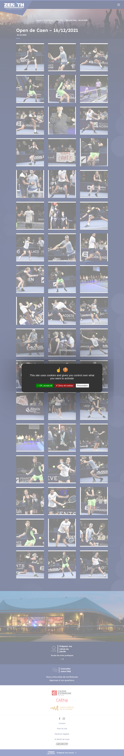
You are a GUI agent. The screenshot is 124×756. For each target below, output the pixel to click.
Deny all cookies (64, 386)
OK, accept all (44, 386)
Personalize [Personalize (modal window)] (82, 386)
